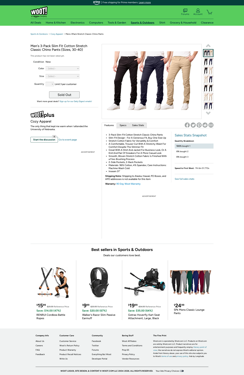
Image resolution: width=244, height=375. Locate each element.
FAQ (38, 350)
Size (41, 76)
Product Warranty (67, 350)
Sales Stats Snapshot (191, 135)
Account (197, 12)
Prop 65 (125, 350)
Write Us (63, 359)
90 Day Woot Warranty (128, 183)
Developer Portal (99, 359)
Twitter (95, 345)
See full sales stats (184, 179)
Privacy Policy (128, 354)
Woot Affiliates (129, 341)
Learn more (145, 2)
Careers (39, 345)
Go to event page (68, 139)
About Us (40, 341)
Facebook (96, 341)
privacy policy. (182, 356)
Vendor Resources (130, 359)
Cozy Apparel (56, 34)
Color (41, 68)
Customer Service (67, 341)
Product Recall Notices (70, 354)
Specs (123, 125)
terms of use (167, 356)
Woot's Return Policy (69, 345)
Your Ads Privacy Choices (167, 371)
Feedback (40, 354)
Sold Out (64, 95)
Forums (185, 12)
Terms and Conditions (132, 345)
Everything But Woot (101, 354)
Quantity (39, 84)
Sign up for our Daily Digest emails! (76, 101)
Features (109, 125)
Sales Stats (138, 125)
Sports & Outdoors (39, 34)
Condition (38, 61)
